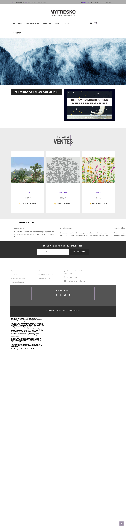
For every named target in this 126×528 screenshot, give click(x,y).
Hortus (98, 192)
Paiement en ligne (18, 278)
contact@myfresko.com (37, 2)
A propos (14, 271)
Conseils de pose (44, 278)
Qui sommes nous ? (45, 275)
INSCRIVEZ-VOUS (79, 252)
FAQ (39, 271)
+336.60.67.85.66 (71, 277)
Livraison (14, 275)
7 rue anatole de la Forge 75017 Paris (74, 272)
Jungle (27, 192)
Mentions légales (17, 282)
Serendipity (63, 192)
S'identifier (85, 2)
